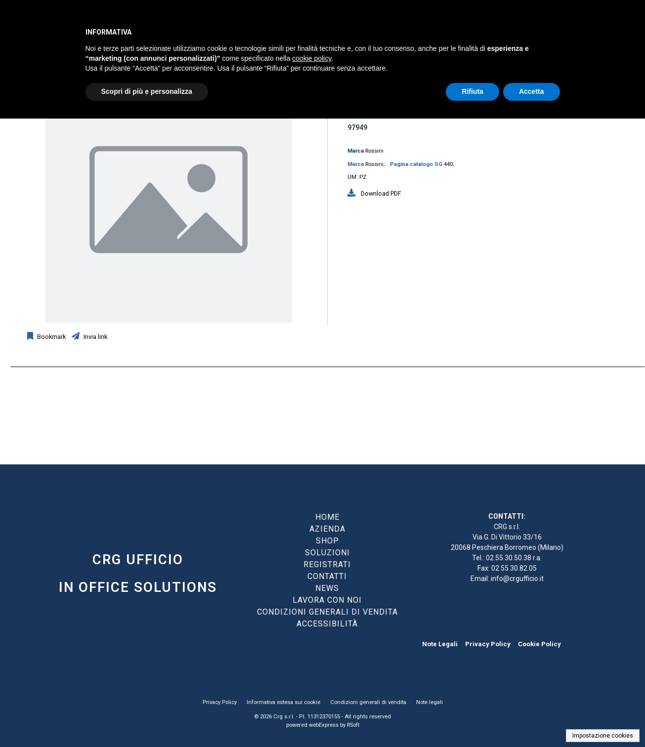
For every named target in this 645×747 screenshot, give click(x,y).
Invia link (94, 336)
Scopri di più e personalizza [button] (146, 91)
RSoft (353, 725)
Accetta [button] (531, 91)
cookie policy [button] (311, 58)
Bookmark (51, 336)
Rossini (374, 151)
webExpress (324, 725)
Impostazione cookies (602, 735)
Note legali (429, 702)
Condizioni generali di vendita (368, 702)
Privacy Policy (488, 644)
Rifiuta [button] (472, 91)
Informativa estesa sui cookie (283, 702)
